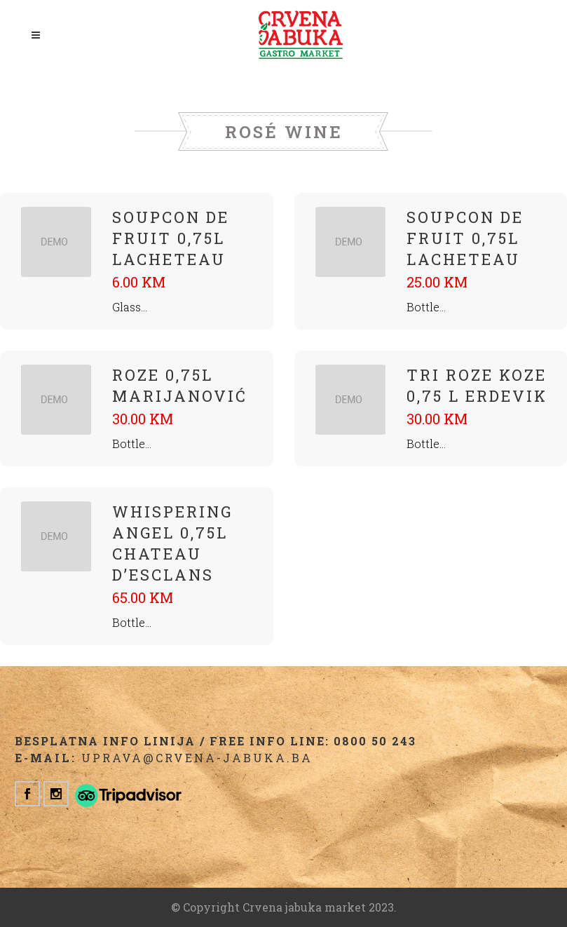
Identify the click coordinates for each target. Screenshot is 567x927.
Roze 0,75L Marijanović (179, 385)
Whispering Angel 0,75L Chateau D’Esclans (172, 543)
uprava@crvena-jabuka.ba (197, 757)
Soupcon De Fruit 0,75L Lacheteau (170, 238)
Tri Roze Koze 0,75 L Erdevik (477, 385)
